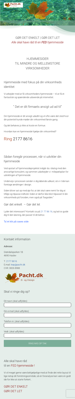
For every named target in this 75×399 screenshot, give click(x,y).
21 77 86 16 (46, 211)
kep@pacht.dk (18, 264)
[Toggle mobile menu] (70, 18)
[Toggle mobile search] (64, 18)
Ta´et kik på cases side (16, 221)
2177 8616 (22, 138)
